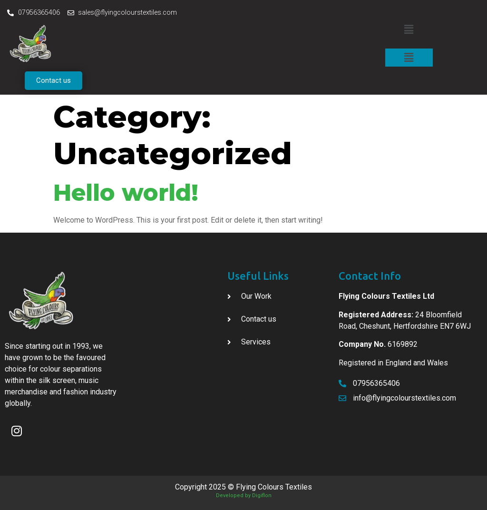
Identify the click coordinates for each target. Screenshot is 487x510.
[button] (53, 80)
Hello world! (125, 192)
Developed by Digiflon (244, 495)
